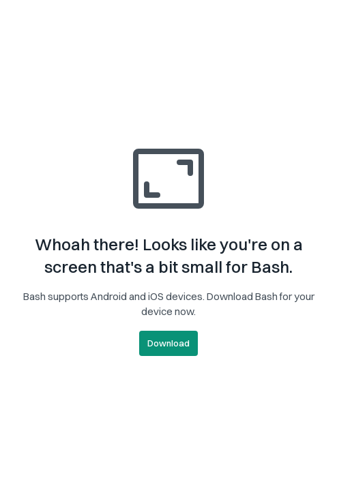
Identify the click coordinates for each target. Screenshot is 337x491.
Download (168, 343)
